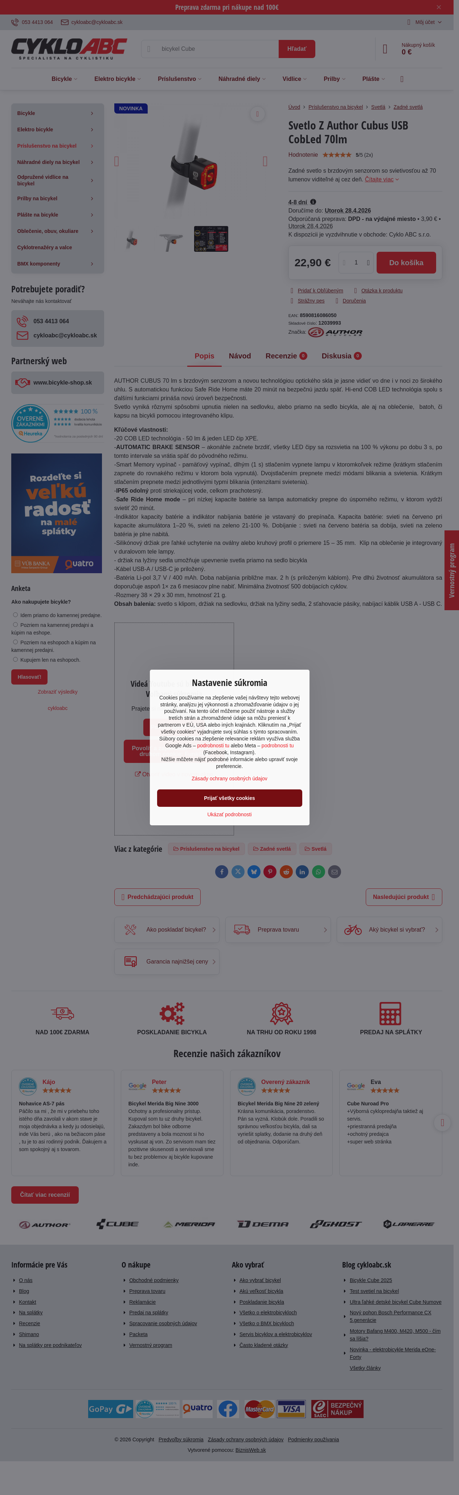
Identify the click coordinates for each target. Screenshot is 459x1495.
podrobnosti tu (213, 745)
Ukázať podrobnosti (230, 814)
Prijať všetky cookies (229, 798)
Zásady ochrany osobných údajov (229, 778)
